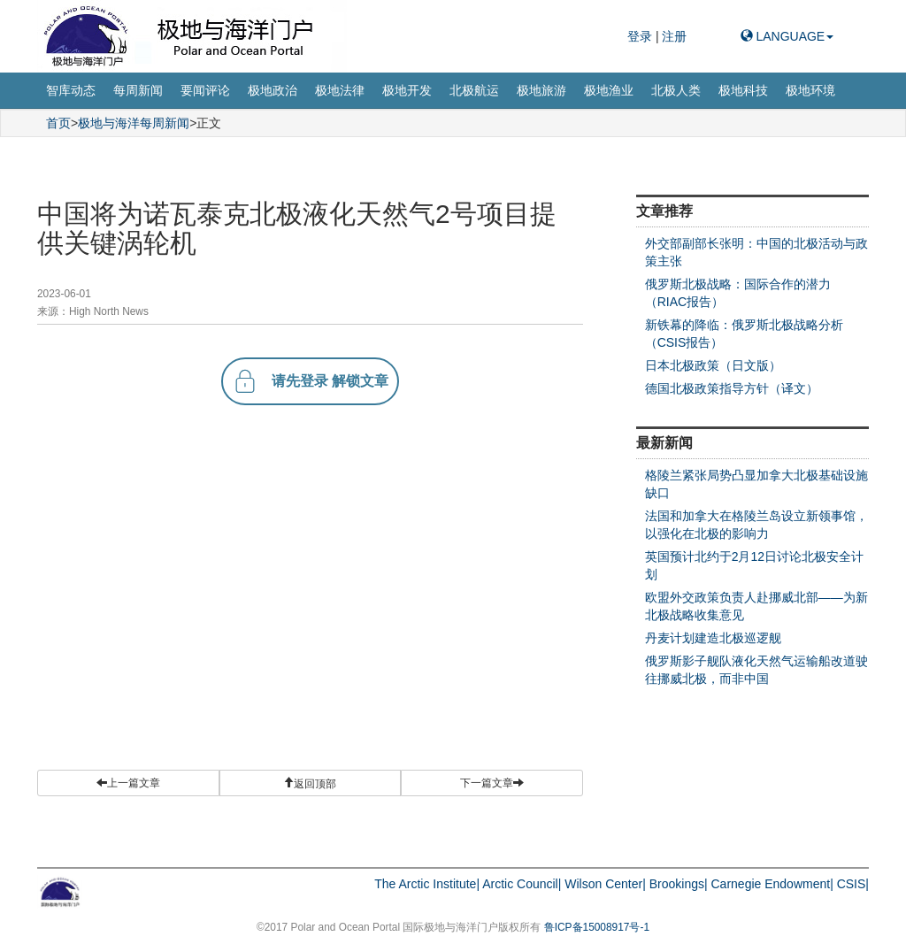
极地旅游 (541, 90)
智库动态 (71, 90)
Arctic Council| (521, 884)
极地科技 (743, 90)
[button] (310, 783)
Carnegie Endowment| (772, 884)
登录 (641, 36)
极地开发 (407, 90)
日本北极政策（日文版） (713, 365)
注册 (674, 36)
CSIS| (853, 884)
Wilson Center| (605, 884)
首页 (58, 123)
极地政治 (272, 90)
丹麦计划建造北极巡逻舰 (713, 638)
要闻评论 (205, 90)
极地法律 (340, 90)
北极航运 (474, 90)
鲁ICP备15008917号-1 (596, 927)
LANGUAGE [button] (787, 36)
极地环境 (810, 90)
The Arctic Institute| (427, 884)
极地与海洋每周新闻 (133, 123)
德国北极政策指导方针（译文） (731, 388)
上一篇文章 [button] (128, 783)
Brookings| (678, 884)
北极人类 (676, 90)
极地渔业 (608, 90)
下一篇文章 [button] (492, 783)
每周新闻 (138, 90)
